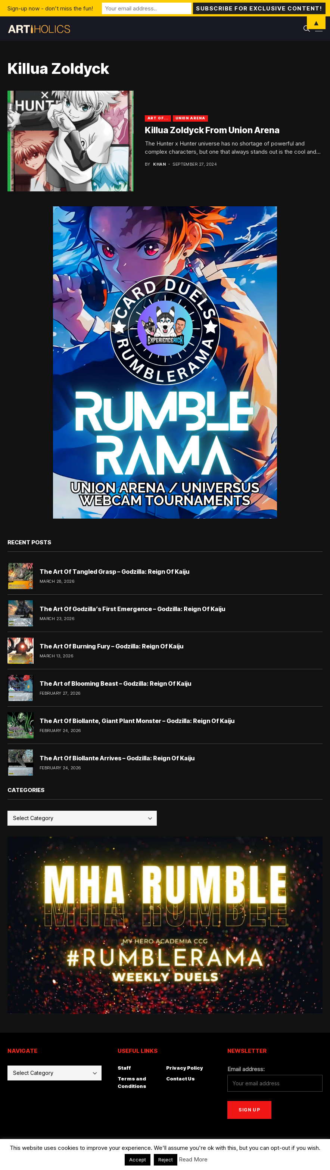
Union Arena (190, 118)
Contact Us (180, 1079)
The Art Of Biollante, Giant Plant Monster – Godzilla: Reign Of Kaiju (137, 721)
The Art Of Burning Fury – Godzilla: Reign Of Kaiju (111, 646)
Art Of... (157, 118)
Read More (193, 1159)
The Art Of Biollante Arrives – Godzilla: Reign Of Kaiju (117, 758)
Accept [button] (137, 1160)
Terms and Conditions (132, 1082)
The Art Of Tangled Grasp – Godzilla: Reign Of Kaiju (114, 571)
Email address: (246, 1069)
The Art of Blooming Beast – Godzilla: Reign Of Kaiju (115, 683)
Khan (159, 164)
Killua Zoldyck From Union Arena (212, 130)
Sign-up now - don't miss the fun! (50, 8)
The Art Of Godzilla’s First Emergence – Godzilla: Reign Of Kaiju (132, 609)
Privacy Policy (184, 1068)
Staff (124, 1068)
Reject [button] (165, 1160)
